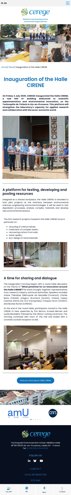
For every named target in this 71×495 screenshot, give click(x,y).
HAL (26, 491)
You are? (9, 492)
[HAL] (26, 488)
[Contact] (62, 488)
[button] (44, 488)
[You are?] (9, 488)
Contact (62, 492)
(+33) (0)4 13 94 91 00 (37, 448)
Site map (35, 480)
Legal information (35, 474)
